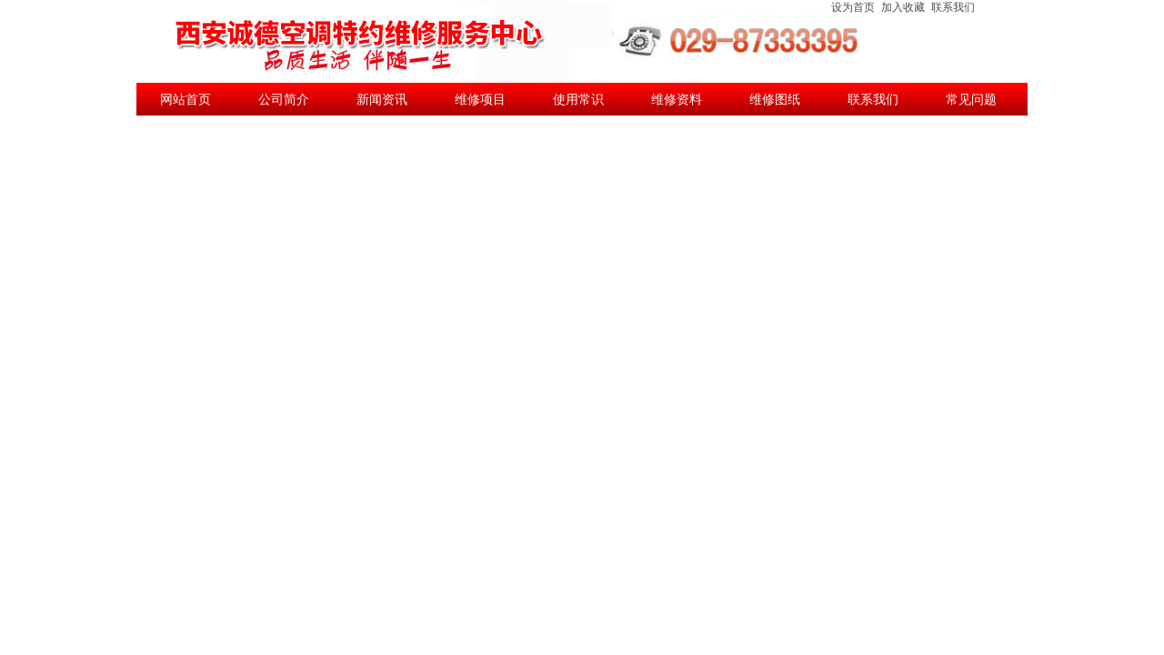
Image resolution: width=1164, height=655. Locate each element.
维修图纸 (774, 99)
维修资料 (676, 99)
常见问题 (971, 99)
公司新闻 (185, 132)
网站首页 (185, 99)
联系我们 (953, 7)
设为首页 (853, 7)
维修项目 (480, 99)
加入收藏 (903, 7)
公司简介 (283, 99)
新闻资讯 (381, 99)
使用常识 (578, 99)
